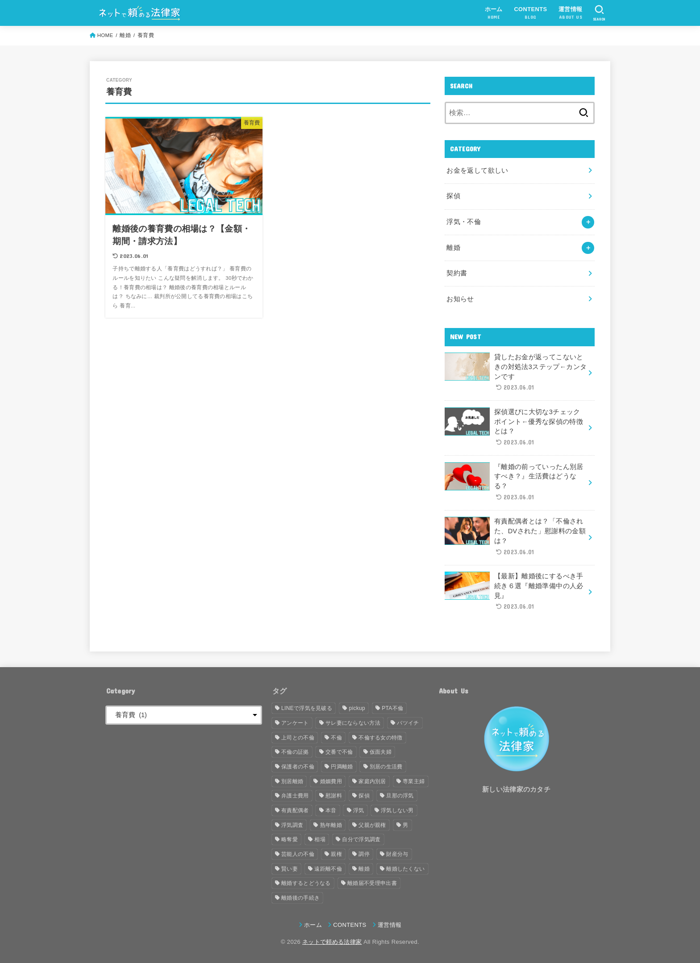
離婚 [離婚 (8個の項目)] (364, 869)
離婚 (453, 247)
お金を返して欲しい (477, 170)
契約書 (456, 273)
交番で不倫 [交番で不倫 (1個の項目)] (339, 752)
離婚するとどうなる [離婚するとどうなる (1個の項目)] (306, 883)
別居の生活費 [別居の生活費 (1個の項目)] (386, 767)
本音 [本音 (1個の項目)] (331, 810)
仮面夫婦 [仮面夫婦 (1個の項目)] (381, 752)
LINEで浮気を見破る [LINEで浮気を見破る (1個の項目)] (306, 708)
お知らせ (460, 299)
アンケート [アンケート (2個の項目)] (295, 723)
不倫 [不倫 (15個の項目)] (336, 738)
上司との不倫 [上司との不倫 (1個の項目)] (297, 738)
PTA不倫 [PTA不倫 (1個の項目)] (392, 708)
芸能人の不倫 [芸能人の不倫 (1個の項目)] (297, 854)
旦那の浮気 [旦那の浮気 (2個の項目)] (400, 796)
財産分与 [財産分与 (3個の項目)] (397, 854)
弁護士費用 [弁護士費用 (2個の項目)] (295, 796)
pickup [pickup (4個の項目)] (357, 708)
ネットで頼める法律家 (332, 941)
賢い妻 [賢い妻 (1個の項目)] (289, 869)
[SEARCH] (599, 13)
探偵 (453, 195)
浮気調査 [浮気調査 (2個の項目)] (292, 825)
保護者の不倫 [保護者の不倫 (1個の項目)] (297, 767)
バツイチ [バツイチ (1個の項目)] (408, 723)
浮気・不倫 (463, 221)
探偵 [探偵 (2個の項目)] (364, 796)
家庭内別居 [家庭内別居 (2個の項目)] (372, 781)
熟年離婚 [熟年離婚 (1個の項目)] (331, 825)
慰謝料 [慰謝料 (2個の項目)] (333, 796)
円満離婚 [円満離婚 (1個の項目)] (342, 767)
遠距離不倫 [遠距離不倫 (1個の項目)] (328, 869)
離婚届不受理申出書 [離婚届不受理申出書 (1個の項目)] (372, 883)
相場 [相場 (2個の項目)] (319, 839)
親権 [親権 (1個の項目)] (336, 854)
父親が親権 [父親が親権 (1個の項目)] (372, 825)
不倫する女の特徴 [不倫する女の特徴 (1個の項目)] (380, 738)
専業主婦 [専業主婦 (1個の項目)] (414, 781)
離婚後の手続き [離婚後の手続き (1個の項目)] (300, 898)
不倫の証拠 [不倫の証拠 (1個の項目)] (295, 752)
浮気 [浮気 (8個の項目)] (358, 810)
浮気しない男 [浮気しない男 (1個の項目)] (397, 810)
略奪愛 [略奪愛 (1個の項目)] (289, 839)
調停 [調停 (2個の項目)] (364, 854)
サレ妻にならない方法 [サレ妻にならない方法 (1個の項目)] (352, 723)
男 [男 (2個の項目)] (405, 825)
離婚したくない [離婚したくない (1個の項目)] (405, 869)
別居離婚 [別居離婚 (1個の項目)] (292, 781)
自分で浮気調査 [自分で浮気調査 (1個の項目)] (361, 839)
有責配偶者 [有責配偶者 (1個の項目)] (295, 810)
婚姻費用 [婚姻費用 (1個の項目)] (331, 781)
